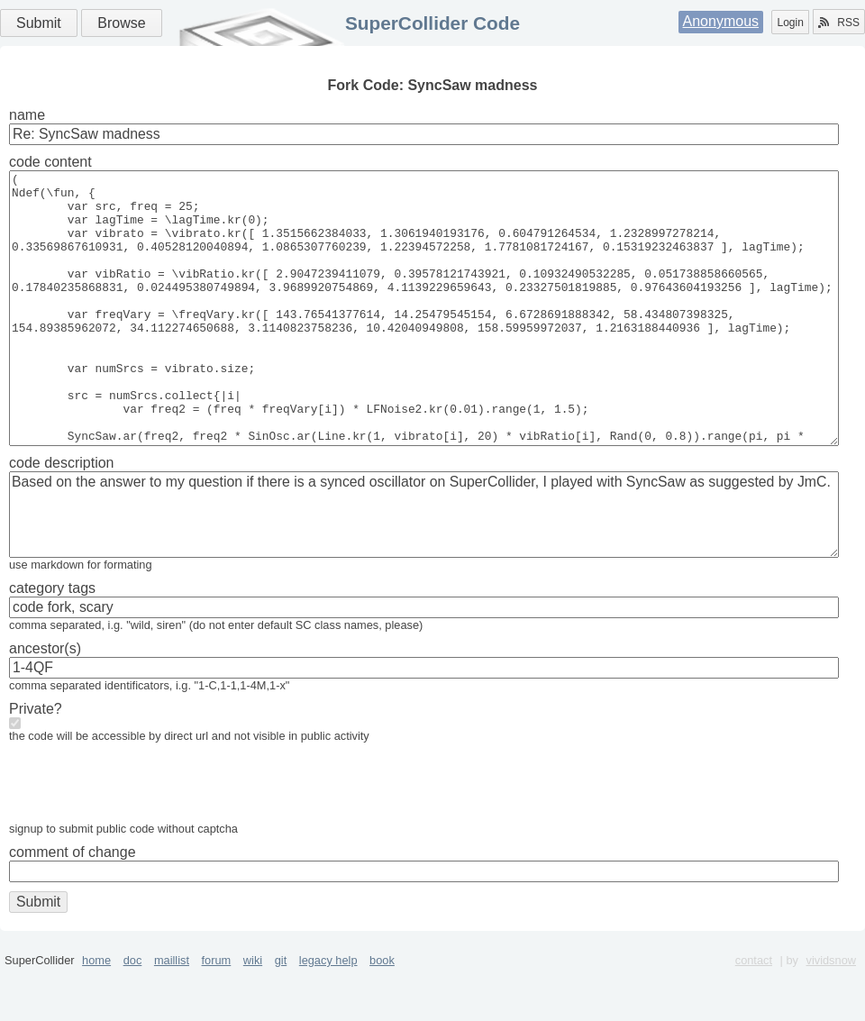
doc (132, 1014)
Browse (121, 23)
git (281, 1014)
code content (50, 161)
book (382, 1014)
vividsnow (831, 1014)
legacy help (328, 1014)
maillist (171, 1014)
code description (61, 516)
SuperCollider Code (432, 23)
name (27, 115)
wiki (252, 1014)
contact (753, 1014)
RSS (839, 22)
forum (217, 1014)
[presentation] (146, 841)
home (96, 1014)
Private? (35, 762)
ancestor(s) (45, 702)
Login (790, 22)
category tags (52, 642)
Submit (38, 23)
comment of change (72, 906)
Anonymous (721, 21)
